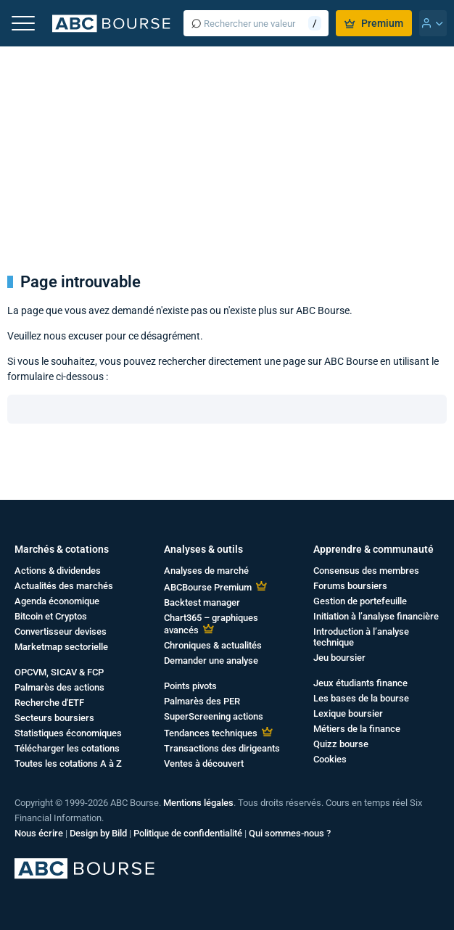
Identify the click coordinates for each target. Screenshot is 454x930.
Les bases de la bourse (361, 698)
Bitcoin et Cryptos (51, 616)
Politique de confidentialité (187, 833)
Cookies (330, 759)
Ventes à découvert (204, 763)
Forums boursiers (350, 585)
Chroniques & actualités (213, 645)
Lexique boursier (348, 713)
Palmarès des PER (202, 701)
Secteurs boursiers (54, 717)
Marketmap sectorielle (61, 646)
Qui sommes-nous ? (290, 833)
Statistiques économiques (68, 733)
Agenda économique (57, 601)
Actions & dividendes (58, 570)
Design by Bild (98, 833)
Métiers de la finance (356, 728)
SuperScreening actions (213, 716)
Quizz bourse (340, 743)
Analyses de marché (206, 570)
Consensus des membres (366, 570)
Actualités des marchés (64, 585)
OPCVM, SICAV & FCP (59, 672)
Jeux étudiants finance (360, 683)
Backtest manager (202, 602)
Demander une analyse (211, 660)
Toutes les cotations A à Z (68, 763)
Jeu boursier (339, 657)
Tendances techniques (210, 733)
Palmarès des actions (59, 687)
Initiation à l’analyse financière (376, 616)
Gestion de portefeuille (360, 601)
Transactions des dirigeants (222, 748)
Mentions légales (198, 802)
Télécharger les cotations (67, 748)
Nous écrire (39, 833)
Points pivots (190, 685)
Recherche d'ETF (49, 702)
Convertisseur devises (61, 631)
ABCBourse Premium (208, 587)
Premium (373, 23)
